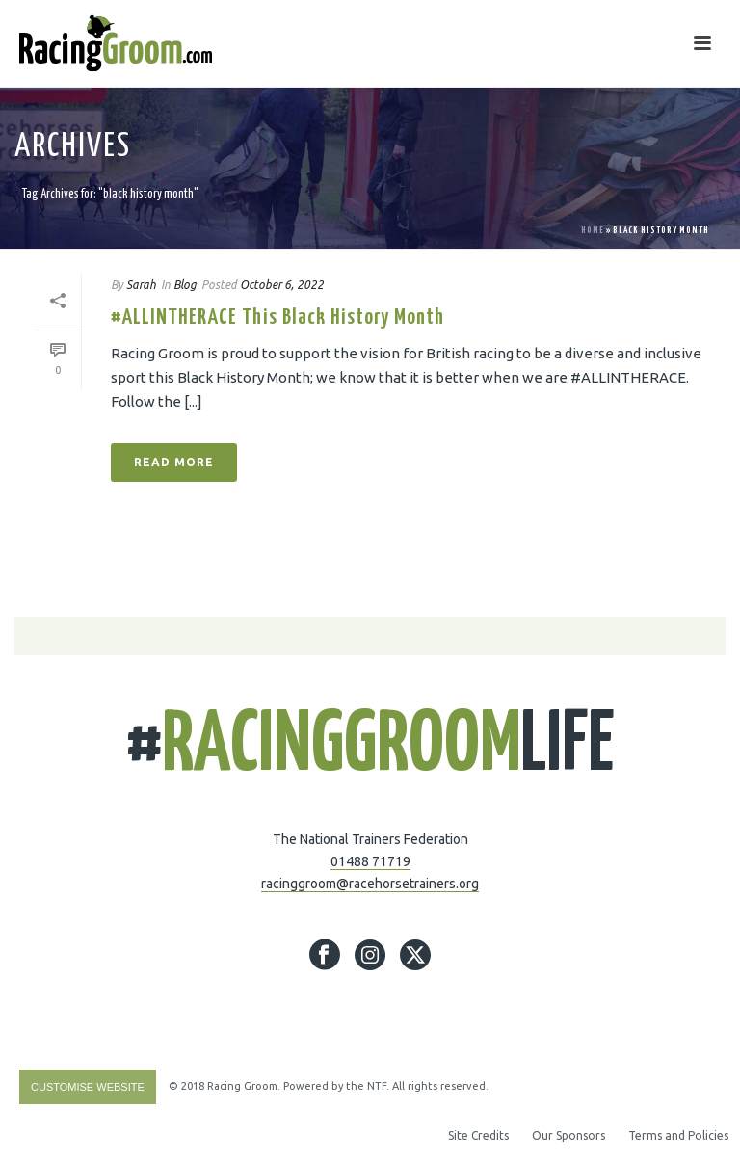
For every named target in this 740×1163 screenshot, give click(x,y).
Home (592, 230)
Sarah (141, 284)
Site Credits (478, 1135)
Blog (185, 284)
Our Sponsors (568, 1135)
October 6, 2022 (282, 284)
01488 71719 (370, 861)
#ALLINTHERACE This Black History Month (277, 317)
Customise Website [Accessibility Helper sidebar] (88, 1087)
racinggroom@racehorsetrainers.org (370, 883)
